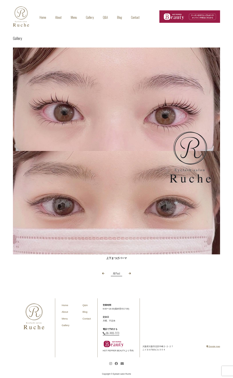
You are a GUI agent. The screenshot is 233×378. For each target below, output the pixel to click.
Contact (135, 17)
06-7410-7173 (111, 333)
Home (42, 17)
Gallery (90, 17)
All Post (116, 273)
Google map (213, 346)
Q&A (105, 17)
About (58, 17)
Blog (119, 17)
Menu (74, 17)
